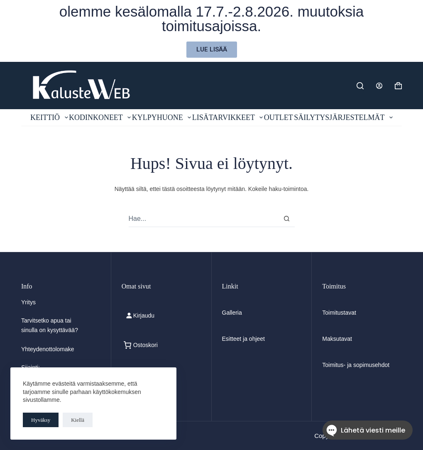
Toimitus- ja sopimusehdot (355, 365)
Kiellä (77, 420)
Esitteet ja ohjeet (243, 338)
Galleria (232, 312)
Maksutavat (337, 338)
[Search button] (287, 218)
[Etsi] (360, 85)
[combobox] (204, 218)
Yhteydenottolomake (47, 349)
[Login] (379, 86)
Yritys (28, 302)
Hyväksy (40, 420)
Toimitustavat (339, 312)
